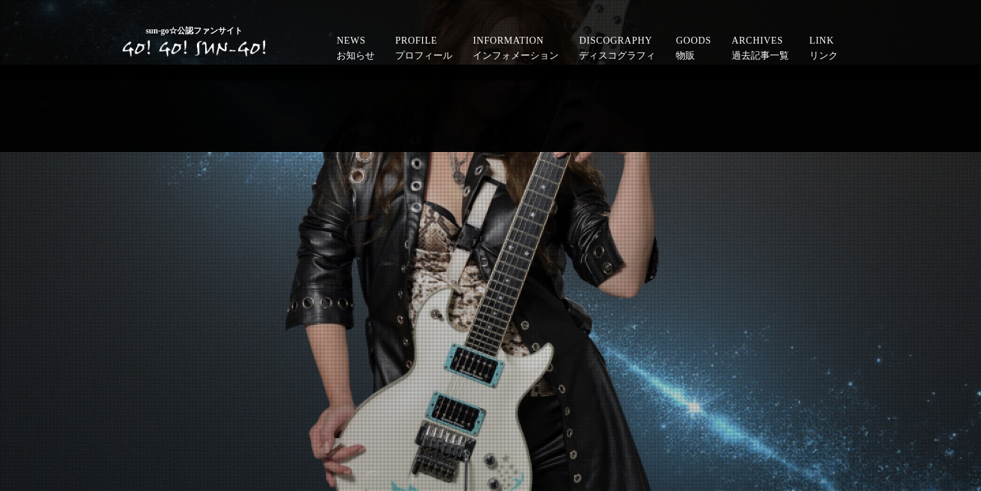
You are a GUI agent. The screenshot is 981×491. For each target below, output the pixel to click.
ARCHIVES (760, 49)
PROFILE (423, 49)
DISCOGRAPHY (617, 49)
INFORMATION (516, 49)
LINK (823, 49)
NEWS (356, 49)
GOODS (693, 49)
